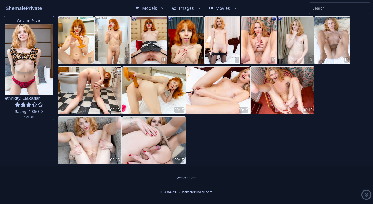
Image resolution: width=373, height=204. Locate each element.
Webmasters (186, 177)
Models (150, 8)
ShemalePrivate (24, 8)
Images (186, 8)
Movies (223, 8)
